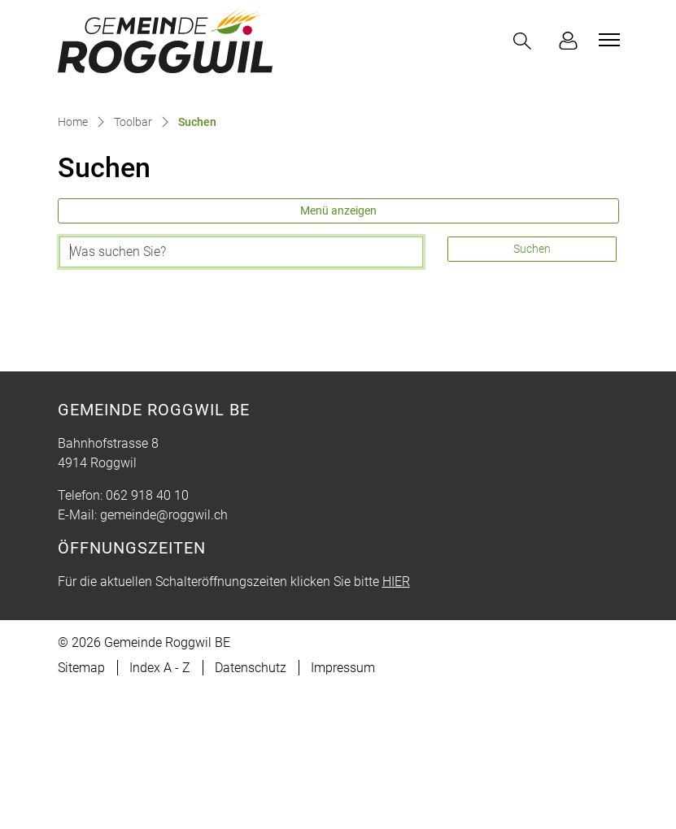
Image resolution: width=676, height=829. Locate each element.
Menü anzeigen (338, 348)
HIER (396, 719)
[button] (525, 41)
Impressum (343, 806)
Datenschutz (250, 806)
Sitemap (81, 806)
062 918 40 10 (147, 633)
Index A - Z (159, 806)
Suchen (532, 386)
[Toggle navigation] (607, 40)
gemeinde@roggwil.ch (164, 653)
